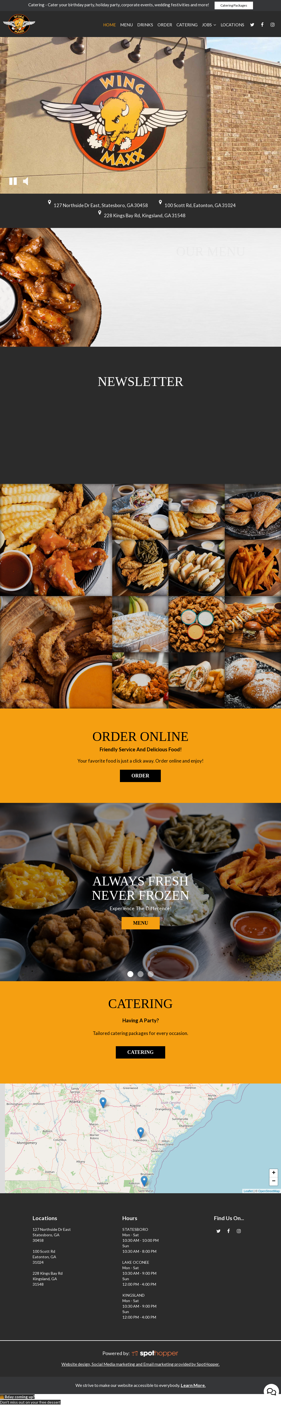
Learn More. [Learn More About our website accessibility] (193, 1385)
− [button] (274, 1181)
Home (109, 24)
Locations (232, 24)
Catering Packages (233, 5)
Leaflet (248, 1191)
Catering (187, 24)
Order (165, 24)
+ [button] (274, 1173)
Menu (126, 24)
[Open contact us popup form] (271, 1391)
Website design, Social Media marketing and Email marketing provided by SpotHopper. (140, 1364)
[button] (13, 182)
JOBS (209, 24)
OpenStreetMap (269, 1191)
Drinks (145, 24)
